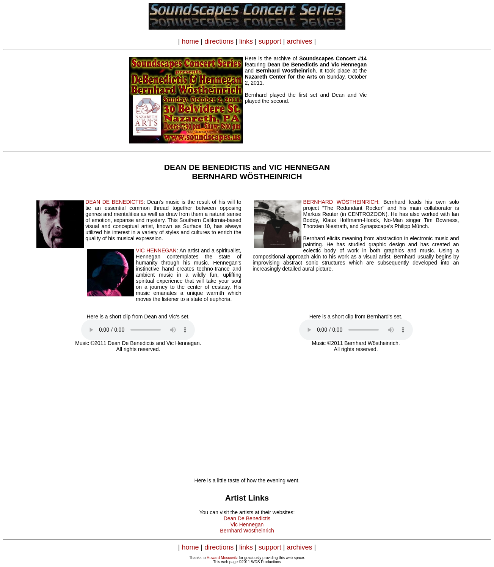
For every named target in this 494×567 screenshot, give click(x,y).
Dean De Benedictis (247, 518)
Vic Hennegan (247, 524)
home (190, 41)
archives (299, 41)
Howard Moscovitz (222, 558)
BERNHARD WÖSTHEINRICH (340, 202)
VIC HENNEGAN (156, 250)
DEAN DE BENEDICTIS (114, 202)
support (270, 41)
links (246, 41)
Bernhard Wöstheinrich (247, 531)
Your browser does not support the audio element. (138, 330)
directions (219, 41)
